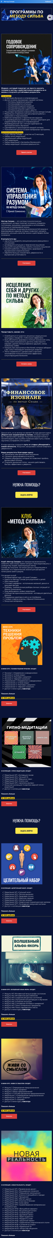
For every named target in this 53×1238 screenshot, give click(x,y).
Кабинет (48, 1)
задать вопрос (26, 495)
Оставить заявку (26, 364)
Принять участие (26, 152)
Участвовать (26, 263)
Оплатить (9, 704)
